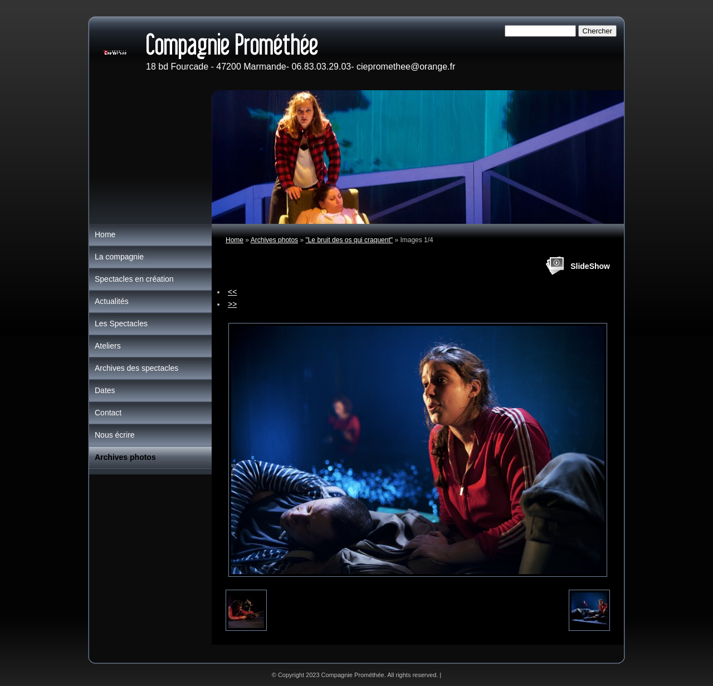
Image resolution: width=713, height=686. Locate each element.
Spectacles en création (134, 279)
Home (234, 240)
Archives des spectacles (136, 368)
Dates (105, 390)
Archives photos (274, 240)
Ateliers (108, 345)
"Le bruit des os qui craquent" (349, 240)
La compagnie (119, 256)
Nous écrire (115, 434)
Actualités (112, 301)
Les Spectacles (121, 323)
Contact (108, 412)
